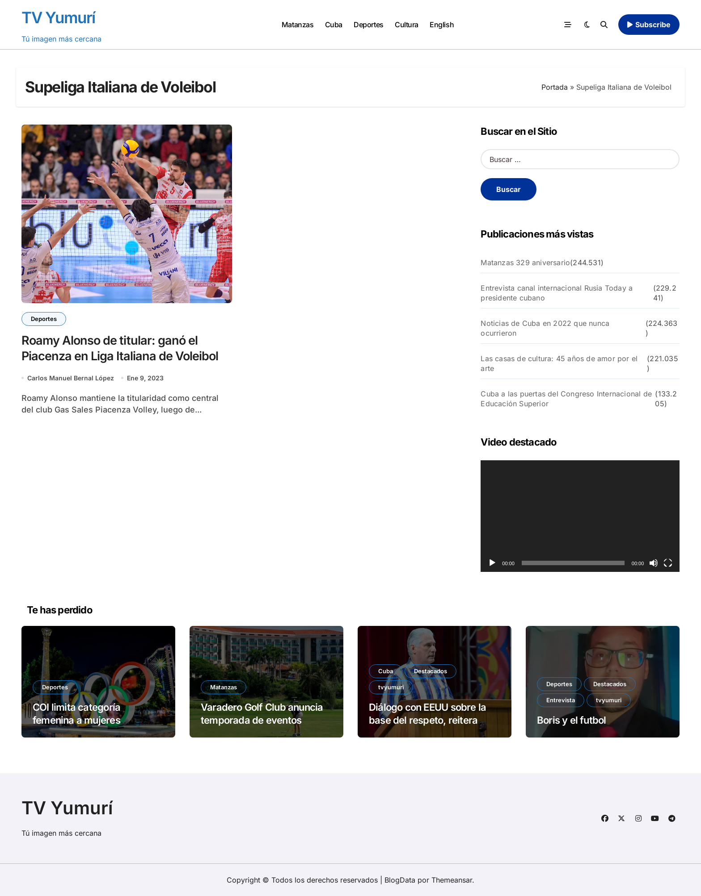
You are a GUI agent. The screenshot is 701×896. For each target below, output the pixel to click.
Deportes (368, 24)
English (442, 24)
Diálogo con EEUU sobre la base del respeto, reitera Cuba (427, 719)
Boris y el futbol (571, 720)
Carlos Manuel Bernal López (70, 378)
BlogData (399, 879)
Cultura (406, 24)
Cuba (333, 24)
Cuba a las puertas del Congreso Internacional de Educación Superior (566, 398)
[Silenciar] (653, 562)
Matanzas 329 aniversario (525, 262)
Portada (554, 87)
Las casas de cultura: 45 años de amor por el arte (559, 363)
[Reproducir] (492, 562)
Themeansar (451, 879)
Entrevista (560, 700)
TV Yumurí (58, 17)
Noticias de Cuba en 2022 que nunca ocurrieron (545, 328)
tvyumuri (391, 687)
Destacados (430, 671)
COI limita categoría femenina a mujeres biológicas (76, 719)
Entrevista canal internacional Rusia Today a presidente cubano (557, 292)
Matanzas (297, 24)
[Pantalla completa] (667, 562)
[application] (580, 516)
